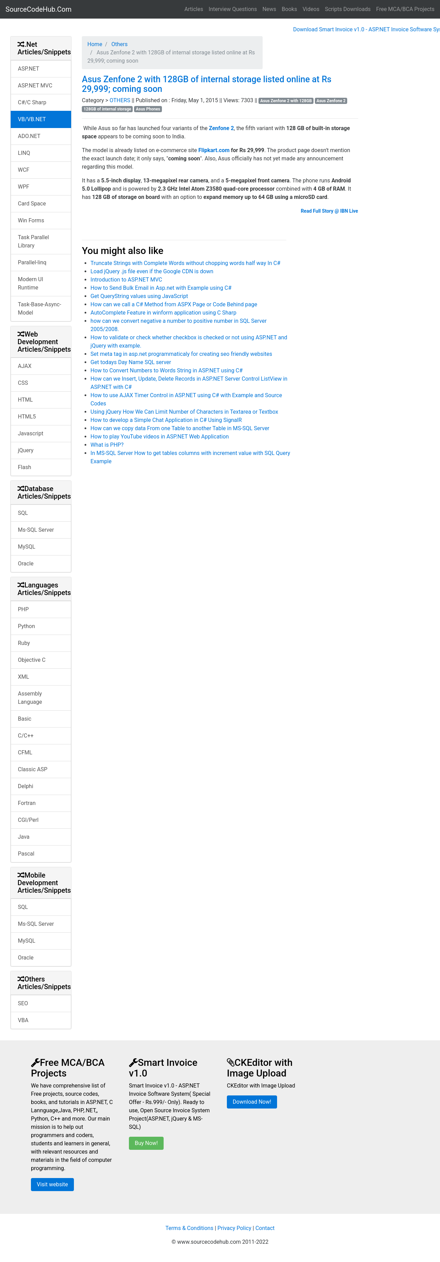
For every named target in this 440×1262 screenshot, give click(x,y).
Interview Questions (233, 9)
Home (94, 44)
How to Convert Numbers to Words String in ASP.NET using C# (166, 370)
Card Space (32, 203)
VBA (23, 1020)
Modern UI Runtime (30, 283)
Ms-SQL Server (36, 530)
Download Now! (252, 1102)
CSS (23, 383)
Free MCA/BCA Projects (405, 9)
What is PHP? (106, 445)
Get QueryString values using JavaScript (139, 296)
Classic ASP (32, 769)
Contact (265, 1228)
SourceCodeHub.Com (39, 9)
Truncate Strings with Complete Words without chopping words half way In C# (185, 263)
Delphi (25, 786)
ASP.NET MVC (35, 85)
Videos (310, 9)
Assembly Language (30, 697)
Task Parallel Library (33, 241)
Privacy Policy (235, 1228)
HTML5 (27, 416)
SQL (23, 513)
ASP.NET (28, 68)
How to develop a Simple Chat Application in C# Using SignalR (166, 420)
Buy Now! (146, 1143)
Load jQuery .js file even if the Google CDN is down (151, 271)
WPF (23, 186)
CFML (25, 752)
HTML (25, 399)
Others (119, 44)
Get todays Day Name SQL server (130, 362)
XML (23, 677)
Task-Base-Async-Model (39, 308)
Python (26, 626)
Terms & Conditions (189, 1228)
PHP (23, 609)
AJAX (25, 366)
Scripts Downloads (348, 9)
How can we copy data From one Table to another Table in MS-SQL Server (179, 428)
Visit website (52, 1184)
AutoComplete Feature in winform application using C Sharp (163, 312)
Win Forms (31, 220)
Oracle (26, 563)
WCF (23, 170)
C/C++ (26, 735)
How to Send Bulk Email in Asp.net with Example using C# (160, 288)
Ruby (24, 643)
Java (24, 837)
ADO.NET (29, 136)
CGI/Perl (28, 820)
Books (289, 9)
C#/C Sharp (32, 102)
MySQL (26, 546)
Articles (194, 9)
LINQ (24, 153)
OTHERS (121, 100)
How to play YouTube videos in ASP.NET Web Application (159, 436)
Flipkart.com (214, 150)
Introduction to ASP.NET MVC (126, 279)
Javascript (30, 433)
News (269, 9)
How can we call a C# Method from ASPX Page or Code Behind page (173, 304)
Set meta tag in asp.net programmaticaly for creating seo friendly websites (181, 354)
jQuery (25, 450)
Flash (24, 467)
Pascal (26, 853)
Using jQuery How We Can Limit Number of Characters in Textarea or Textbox (184, 412)
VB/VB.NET (32, 119)
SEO (23, 1003)
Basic (24, 718)
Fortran (27, 803)
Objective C (31, 660)
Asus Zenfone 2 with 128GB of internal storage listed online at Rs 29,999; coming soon (206, 84)
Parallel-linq (32, 262)
